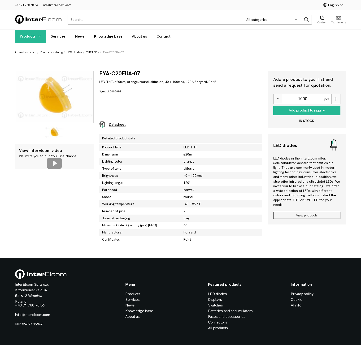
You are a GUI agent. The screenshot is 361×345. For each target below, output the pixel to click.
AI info (296, 305)
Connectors (217, 322)
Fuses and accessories (226, 316)
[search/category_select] (272, 19)
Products (30, 36)
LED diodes (74, 52)
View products (307, 215)
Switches (215, 305)
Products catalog (51, 52)
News (80, 36)
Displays (215, 299)
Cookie (296, 299)
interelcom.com (25, 52)
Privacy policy (302, 293)
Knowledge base (108, 36)
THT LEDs (92, 52)
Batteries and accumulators (230, 310)
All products (218, 327)
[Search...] (154, 19)
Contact (163, 36)
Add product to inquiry (307, 110)
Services (58, 36)
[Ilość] (302, 99)
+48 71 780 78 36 (26, 5)
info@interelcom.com (57, 5)
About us (139, 36)
